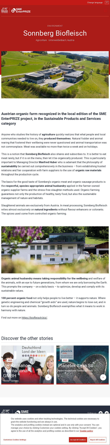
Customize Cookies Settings (14, 441)
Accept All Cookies (78, 441)
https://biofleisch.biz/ (34, 317)
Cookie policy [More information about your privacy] (86, 432)
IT (107, 2)
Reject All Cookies (97, 441)
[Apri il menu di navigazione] (105, 10)
